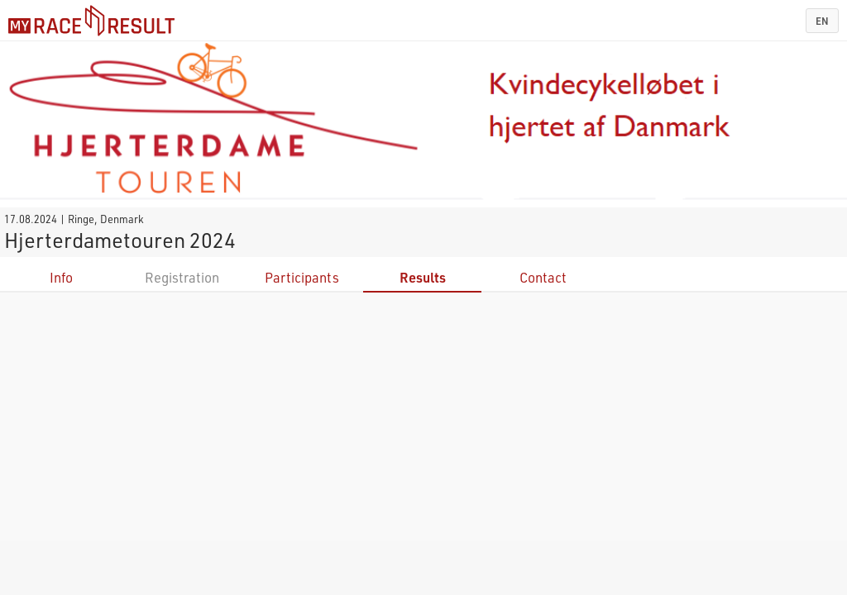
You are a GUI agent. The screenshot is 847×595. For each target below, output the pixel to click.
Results (423, 277)
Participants (302, 277)
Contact (543, 277)
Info (61, 277)
